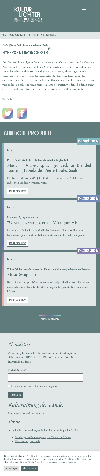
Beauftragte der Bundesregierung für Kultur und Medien (43, 437)
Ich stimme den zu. (35, 386)
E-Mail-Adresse (17, 370)
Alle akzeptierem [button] (29, 468)
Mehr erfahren (17, 191)
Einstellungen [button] (11, 468)
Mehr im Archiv (50, 318)
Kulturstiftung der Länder (27, 441)
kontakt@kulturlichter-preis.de (26, 413)
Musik (9, 99)
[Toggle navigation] (83, 10)
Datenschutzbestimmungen (40, 386)
